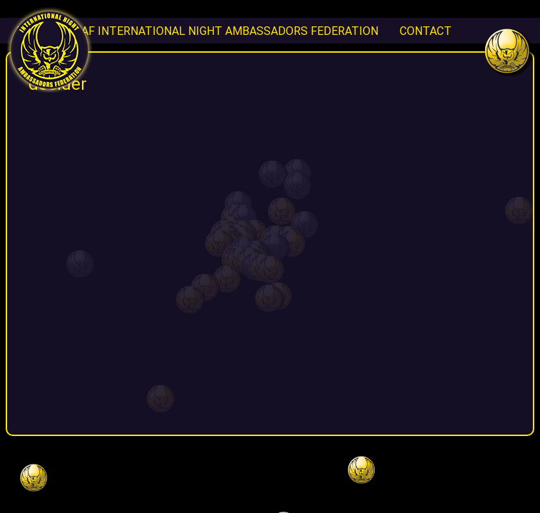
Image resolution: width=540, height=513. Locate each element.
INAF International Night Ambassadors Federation (224, 31)
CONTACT (426, 31)
